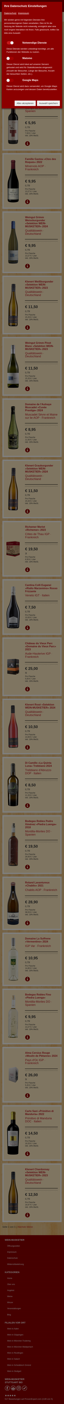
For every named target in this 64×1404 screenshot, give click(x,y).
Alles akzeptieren (25, 103)
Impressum (23, 13)
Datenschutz (10, 13)
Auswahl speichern (48, 103)
